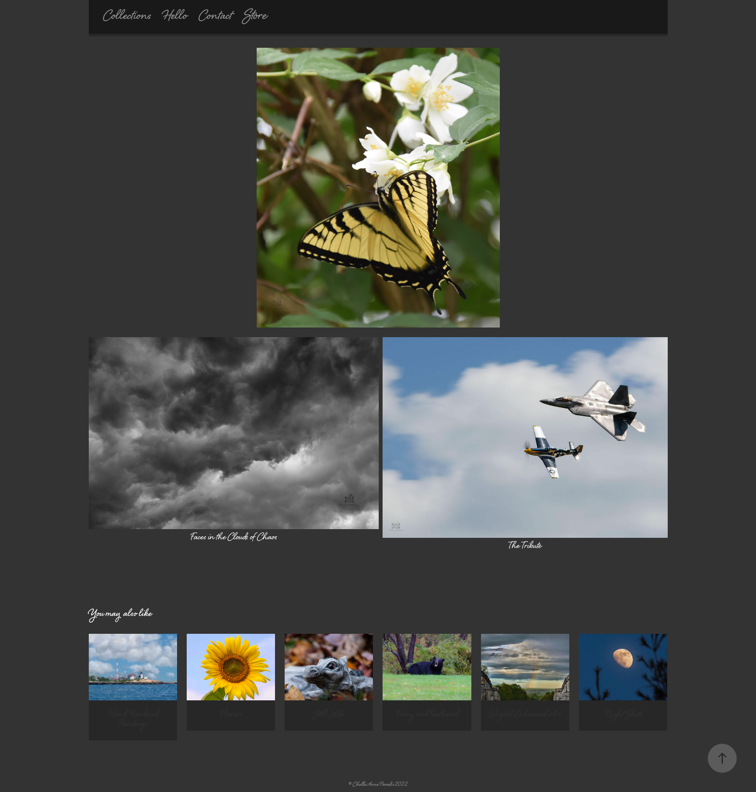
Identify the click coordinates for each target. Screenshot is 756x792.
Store (255, 16)
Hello (175, 17)
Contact (215, 17)
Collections (127, 17)
